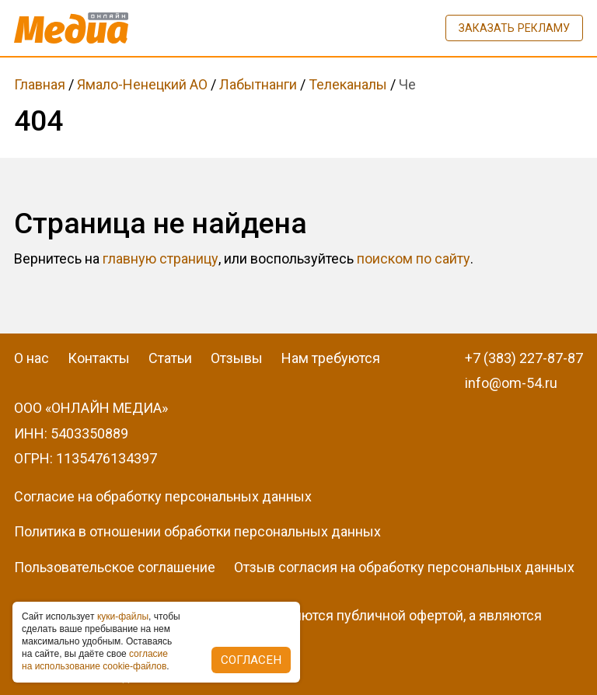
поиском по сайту (413, 258)
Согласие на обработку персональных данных (163, 496)
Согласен (251, 660)
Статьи (170, 358)
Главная (39, 84)
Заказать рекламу (514, 28)
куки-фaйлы (122, 616)
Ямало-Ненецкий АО (142, 84)
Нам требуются (330, 358)
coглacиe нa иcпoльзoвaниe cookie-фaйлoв (95, 660)
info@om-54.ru (511, 383)
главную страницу (160, 258)
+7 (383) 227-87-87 (524, 358)
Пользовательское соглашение (114, 567)
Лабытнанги (258, 84)
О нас (31, 358)
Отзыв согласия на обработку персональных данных (404, 567)
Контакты (99, 358)
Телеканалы (348, 84)
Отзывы (237, 358)
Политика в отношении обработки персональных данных (197, 531)
